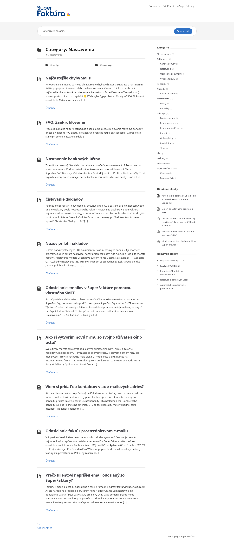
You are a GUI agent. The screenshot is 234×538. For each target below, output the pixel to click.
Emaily (54, 65)
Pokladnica (165, 143)
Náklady (161, 88)
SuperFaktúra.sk (165, 168)
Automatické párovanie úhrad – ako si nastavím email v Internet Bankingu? (179, 199)
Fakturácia (162, 59)
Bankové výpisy (167, 118)
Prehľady (161, 158)
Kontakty (106, 65)
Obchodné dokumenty (171, 73)
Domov (153, 6)
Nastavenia (56, 54)
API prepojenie (164, 54)
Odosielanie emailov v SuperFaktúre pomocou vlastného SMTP (88, 290)
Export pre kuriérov (169, 128)
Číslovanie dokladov (64, 199)
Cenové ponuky (168, 63)
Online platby (166, 138)
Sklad (162, 148)
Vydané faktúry (167, 78)
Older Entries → (46, 527)
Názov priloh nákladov (67, 243)
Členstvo (164, 173)
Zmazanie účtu (167, 178)
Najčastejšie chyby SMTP (68, 78)
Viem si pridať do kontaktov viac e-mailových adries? (94, 386)
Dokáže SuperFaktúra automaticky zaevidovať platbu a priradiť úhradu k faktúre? (179, 222)
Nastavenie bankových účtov (73, 158)
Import (163, 133)
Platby (160, 153)
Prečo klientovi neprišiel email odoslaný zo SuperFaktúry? (85, 477)
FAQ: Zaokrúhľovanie (65, 122)
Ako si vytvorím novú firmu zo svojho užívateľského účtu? (94, 339)
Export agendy (167, 123)
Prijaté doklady (167, 93)
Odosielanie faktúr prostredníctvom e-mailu (87, 430)
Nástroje (161, 113)
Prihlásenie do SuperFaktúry (178, 6)
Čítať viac (52, 107)
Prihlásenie (162, 163)
